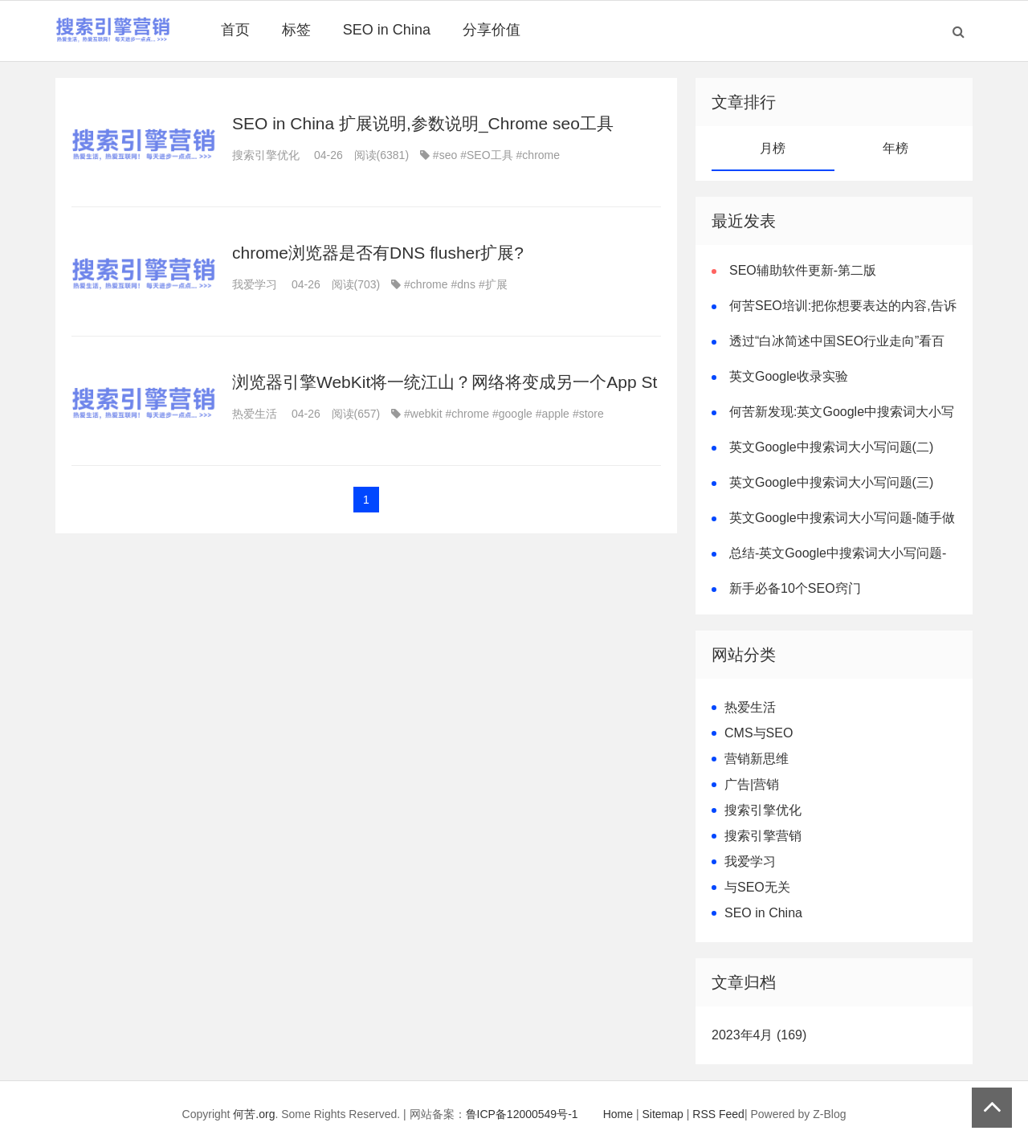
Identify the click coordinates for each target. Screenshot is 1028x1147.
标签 (296, 30)
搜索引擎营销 (763, 836)
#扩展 (493, 284)
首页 (235, 30)
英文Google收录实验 (788, 376)
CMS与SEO (758, 733)
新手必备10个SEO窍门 (795, 588)
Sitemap (662, 1114)
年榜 (895, 148)
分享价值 (491, 30)
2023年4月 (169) (759, 1035)
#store (588, 413)
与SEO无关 (757, 887)
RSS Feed (718, 1114)
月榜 (772, 148)
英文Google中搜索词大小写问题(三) (831, 482)
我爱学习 (254, 284)
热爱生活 (254, 413)
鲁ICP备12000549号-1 (522, 1114)
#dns (463, 284)
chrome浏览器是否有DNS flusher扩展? (378, 252)
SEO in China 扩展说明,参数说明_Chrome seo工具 (423, 123)
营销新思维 (756, 758)
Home (618, 1114)
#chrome (538, 155)
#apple (552, 413)
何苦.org (254, 1114)
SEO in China (386, 30)
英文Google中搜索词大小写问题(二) (831, 447)
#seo (445, 155)
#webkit (423, 413)
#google (512, 413)
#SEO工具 (486, 155)
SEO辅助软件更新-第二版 (802, 270)
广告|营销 (751, 784)
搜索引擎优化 (266, 155)
